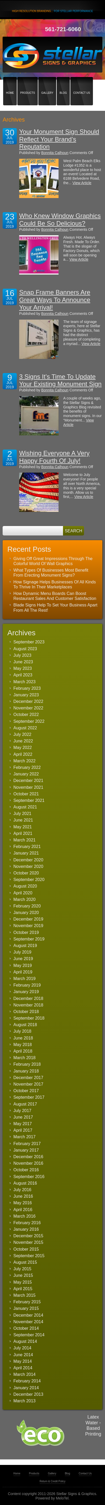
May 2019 (22, 965)
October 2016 (26, 1170)
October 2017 (26, 1090)
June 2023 (23, 662)
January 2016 (26, 1229)
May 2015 (22, 1282)
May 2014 (22, 1361)
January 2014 (26, 1388)
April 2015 (22, 1289)
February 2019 (27, 985)
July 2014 (22, 1348)
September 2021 (28, 800)
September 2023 (28, 642)
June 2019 (23, 958)
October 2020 (26, 873)
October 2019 (26, 932)
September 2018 (28, 1018)
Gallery (47, 83)
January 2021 (26, 853)
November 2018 (28, 1005)
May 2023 (22, 668)
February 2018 (27, 1064)
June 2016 (23, 1196)
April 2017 (22, 1130)
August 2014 (25, 1341)
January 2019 (26, 991)
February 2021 (27, 846)
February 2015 (27, 1302)
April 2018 (22, 1051)
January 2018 (26, 1071)
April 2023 (22, 675)
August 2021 (25, 807)
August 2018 (25, 1024)
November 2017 (28, 1084)
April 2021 (22, 833)
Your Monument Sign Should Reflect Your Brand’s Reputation (59, 139)
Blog (63, 83)
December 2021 (28, 780)
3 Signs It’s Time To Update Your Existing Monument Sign (60, 380)
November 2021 (28, 787)
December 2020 (28, 860)
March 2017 (24, 1137)
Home (10, 83)
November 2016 (28, 1163)
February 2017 (27, 1143)
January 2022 (26, 774)
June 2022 (23, 741)
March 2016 (24, 1216)
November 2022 (28, 708)
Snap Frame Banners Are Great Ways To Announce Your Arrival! (54, 300)
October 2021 (26, 794)
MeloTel (62, 1498)
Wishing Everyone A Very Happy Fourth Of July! (54, 457)
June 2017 (23, 1117)
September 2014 (28, 1335)
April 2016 (22, 1209)
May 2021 (22, 827)
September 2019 (28, 939)
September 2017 (28, 1097)
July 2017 (22, 1110)
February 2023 (27, 688)
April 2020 (22, 893)
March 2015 (24, 1295)
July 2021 (22, 813)
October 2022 (26, 714)
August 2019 (25, 945)
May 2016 (22, 1203)
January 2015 (26, 1308)
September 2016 (28, 1176)
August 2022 (25, 728)
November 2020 (28, 866)
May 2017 (22, 1123)
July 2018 (22, 1031)
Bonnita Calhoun (55, 153)
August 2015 (25, 1262)
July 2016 (22, 1189)
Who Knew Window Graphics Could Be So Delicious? (60, 219)
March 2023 (24, 682)
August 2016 (25, 1183)
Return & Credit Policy (52, 1481)
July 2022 (22, 734)
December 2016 (28, 1156)
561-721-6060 (63, 29)
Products (27, 83)
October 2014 (26, 1328)
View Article (81, 183)
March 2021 (24, 840)
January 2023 (26, 695)
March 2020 (24, 899)
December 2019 (28, 919)
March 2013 (24, 1401)
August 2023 (25, 649)
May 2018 (22, 1044)
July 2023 (22, 655)
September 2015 (28, 1256)
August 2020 (25, 886)
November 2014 (28, 1322)
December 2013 (28, 1394)
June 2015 (23, 1275)
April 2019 (22, 972)
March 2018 (24, 1057)
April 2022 (22, 754)
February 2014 (27, 1381)
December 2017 (28, 1077)
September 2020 (28, 879)
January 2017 (26, 1150)
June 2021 (23, 820)
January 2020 (26, 912)
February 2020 (27, 906)
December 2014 (28, 1315)
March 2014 (24, 1374)
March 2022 (24, 761)
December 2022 (28, 701)
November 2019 (28, 925)
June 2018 (23, 1038)
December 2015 (28, 1236)
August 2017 (25, 1104)
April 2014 (22, 1368)
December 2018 (28, 998)
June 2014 (23, 1355)
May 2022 (22, 747)
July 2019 (22, 952)
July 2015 (22, 1269)
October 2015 (26, 1249)
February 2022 (27, 767)
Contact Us (81, 83)
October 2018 (26, 1011)
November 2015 (28, 1242)
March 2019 (24, 978)
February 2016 (27, 1223)
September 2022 (28, 721)
